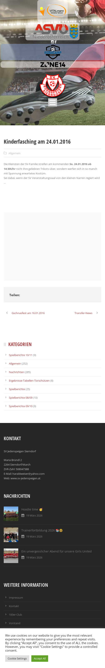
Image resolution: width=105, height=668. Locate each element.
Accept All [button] (40, 658)
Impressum (16, 597)
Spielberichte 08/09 (20, 397)
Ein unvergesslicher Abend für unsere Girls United (56, 551)
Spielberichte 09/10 (20, 406)
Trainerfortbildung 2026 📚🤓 (42, 530)
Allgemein (15, 153)
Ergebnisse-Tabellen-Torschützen (29, 380)
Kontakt (14, 606)
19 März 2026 (34, 515)
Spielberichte (17, 389)
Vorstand (14, 623)
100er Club (15, 614)
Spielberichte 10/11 (20, 355)
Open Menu (52, 102)
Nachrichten (16, 372)
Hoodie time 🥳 (32, 509)
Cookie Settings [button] (17, 658)
